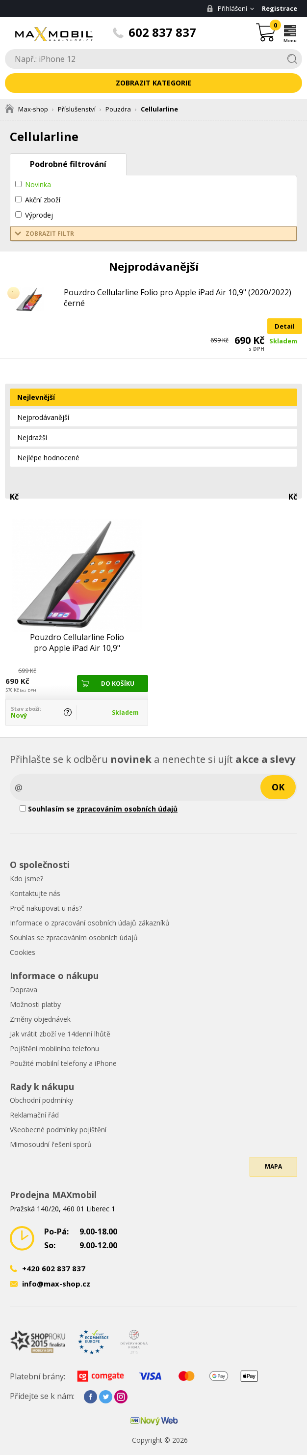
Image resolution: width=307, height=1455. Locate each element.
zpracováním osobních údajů (127, 808)
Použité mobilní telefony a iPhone (63, 1063)
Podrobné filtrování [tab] (68, 164)
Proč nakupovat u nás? (46, 908)
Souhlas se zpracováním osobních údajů (74, 937)
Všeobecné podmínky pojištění (58, 1129)
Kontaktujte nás (35, 893)
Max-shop (26, 109)
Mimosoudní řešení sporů (51, 1144)
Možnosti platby (35, 1004)
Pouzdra (118, 109)
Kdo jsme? (26, 878)
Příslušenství (77, 109)
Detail (285, 326)
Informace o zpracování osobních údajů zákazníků (90, 922)
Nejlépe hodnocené (48, 457)
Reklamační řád (34, 1114)
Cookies (22, 952)
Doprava (23, 989)
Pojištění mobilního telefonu (54, 1048)
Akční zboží (42, 199)
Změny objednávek (40, 1019)
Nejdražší (32, 437)
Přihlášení (226, 8)
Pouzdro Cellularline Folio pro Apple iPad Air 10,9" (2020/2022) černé (177, 297)
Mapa (273, 1166)
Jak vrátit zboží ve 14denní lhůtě (60, 1033)
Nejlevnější (36, 397)
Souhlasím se (99, 808)
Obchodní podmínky (41, 1100)
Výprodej (39, 215)
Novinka (38, 184)
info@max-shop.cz (56, 1283)
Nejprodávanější (43, 417)
